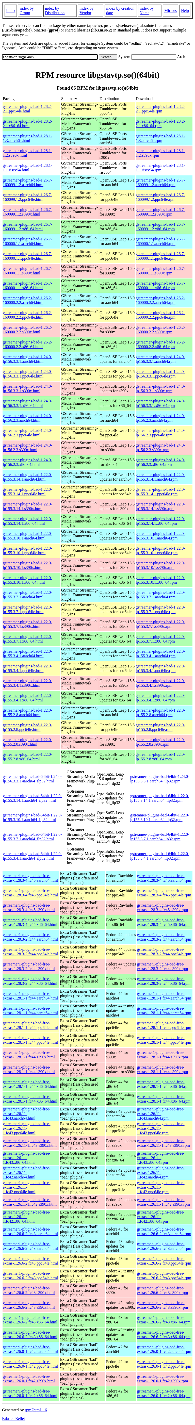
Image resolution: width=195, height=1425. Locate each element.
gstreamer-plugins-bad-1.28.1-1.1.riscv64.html (27, 167)
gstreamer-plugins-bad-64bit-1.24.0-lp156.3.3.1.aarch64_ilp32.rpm (159, 778)
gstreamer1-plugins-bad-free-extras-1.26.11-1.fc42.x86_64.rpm (160, 1216)
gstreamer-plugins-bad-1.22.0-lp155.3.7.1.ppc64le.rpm (160, 609)
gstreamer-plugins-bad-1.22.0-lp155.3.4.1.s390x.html (27, 683)
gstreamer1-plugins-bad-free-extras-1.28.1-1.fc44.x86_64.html (30, 1084)
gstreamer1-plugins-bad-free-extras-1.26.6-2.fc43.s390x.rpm (162, 1290)
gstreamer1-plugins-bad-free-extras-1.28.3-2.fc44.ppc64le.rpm (164, 951)
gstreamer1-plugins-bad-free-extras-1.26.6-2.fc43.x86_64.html (30, 1319)
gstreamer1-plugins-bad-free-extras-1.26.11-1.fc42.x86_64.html (26, 1216)
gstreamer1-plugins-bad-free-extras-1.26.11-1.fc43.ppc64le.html (26, 1128)
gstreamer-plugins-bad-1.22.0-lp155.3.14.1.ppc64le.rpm (160, 491)
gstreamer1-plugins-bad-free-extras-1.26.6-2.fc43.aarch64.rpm (164, 1231)
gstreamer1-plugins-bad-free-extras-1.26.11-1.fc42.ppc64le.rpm (160, 1187)
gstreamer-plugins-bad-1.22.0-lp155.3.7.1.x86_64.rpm (160, 638)
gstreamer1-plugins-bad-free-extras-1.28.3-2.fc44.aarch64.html (30, 936)
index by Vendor (86, 10)
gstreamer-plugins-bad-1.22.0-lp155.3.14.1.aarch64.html (27, 476)
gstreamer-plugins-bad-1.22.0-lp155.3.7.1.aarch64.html (27, 594)
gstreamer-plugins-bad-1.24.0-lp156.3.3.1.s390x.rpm (160, 388)
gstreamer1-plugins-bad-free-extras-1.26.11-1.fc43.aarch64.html (26, 1113)
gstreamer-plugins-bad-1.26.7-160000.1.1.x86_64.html (27, 285)
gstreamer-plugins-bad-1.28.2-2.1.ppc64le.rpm (160, 108)
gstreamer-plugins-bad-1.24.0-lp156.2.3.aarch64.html (27, 418)
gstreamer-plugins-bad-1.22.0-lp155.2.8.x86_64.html (27, 756)
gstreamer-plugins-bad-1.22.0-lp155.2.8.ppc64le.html (27, 727)
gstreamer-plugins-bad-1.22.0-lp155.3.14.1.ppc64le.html (27, 491)
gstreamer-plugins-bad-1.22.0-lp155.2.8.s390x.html (27, 742)
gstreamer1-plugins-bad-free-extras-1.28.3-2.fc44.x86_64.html (30, 981)
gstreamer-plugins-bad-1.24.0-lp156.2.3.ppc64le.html (27, 432)
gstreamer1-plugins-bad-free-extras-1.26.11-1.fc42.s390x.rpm (163, 1202)
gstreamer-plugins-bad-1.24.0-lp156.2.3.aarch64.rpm (160, 418)
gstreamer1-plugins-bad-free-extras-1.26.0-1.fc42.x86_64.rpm (163, 1393)
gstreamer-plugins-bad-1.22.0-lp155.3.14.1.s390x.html (27, 506)
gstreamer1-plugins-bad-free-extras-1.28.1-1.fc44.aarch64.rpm (164, 995)
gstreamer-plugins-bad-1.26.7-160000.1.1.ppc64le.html (27, 256)
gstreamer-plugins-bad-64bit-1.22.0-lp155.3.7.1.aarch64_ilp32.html (32, 836)
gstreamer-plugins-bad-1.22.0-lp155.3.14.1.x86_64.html (27, 521)
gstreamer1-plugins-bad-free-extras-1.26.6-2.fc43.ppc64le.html (30, 1260)
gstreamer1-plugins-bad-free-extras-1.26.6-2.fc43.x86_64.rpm (163, 1319)
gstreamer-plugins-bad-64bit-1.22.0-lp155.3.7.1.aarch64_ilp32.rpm (159, 836)
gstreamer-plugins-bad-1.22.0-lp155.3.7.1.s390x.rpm (160, 624)
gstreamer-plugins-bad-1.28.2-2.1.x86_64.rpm (160, 123)
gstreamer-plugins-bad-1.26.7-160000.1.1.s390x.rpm (160, 270)
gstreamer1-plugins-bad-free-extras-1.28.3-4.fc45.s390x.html (29, 907)
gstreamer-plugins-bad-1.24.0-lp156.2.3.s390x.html (27, 447)
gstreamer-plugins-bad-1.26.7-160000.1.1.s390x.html (27, 270)
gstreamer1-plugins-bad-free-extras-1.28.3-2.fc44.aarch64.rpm (164, 936)
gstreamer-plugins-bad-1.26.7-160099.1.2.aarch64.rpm (160, 182)
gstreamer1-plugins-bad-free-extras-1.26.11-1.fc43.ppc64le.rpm (160, 1128)
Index (10, 10)
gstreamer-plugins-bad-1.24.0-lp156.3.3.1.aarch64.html (27, 359)
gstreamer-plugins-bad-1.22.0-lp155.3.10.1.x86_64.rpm (160, 580)
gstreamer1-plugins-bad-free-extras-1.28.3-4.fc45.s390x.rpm (162, 907)
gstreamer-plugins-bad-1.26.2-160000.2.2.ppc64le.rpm (160, 314)
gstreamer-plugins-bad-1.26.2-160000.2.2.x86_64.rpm (160, 344)
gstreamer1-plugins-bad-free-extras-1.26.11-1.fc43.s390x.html (30, 1143)
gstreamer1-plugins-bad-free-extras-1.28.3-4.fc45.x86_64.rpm (163, 922)
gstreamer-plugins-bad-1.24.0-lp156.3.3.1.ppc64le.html (27, 373)
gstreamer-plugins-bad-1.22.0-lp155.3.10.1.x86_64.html (27, 580)
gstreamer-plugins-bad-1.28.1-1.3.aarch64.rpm (160, 138)
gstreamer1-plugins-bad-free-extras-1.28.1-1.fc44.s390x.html (29, 1054)
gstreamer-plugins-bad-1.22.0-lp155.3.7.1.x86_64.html (27, 638)
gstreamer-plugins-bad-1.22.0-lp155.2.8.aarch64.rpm (160, 712)
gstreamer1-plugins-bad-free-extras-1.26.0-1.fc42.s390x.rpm (162, 1378)
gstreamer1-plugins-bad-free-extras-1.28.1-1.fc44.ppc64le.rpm (164, 1025)
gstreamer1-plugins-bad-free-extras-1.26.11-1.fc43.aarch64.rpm (160, 1113)
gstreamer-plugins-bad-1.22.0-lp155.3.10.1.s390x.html (27, 565)
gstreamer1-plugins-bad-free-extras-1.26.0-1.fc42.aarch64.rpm (164, 1349)
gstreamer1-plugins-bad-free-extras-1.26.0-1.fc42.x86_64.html (30, 1393)
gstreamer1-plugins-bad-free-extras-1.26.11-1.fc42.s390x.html (30, 1202)
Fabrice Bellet (13, 1418)
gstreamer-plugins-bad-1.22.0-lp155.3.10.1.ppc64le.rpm (160, 550)
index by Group (27, 10)
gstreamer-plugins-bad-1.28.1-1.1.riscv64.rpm (160, 167)
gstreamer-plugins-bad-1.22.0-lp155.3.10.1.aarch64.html (27, 535)
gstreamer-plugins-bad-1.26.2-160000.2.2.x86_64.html (27, 344)
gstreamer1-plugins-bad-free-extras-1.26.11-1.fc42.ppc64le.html (26, 1187)
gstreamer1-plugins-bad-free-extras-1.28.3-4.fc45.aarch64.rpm (164, 878)
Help (185, 10)
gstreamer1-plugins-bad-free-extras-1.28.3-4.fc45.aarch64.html (30, 878)
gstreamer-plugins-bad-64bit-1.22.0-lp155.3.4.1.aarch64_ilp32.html (32, 855)
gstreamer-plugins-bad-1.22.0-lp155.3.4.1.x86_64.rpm (160, 697)
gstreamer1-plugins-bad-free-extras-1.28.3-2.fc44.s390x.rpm (162, 966)
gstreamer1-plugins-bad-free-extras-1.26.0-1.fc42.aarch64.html (30, 1349)
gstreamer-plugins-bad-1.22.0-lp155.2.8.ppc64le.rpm (160, 727)
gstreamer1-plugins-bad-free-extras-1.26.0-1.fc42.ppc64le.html (30, 1364)
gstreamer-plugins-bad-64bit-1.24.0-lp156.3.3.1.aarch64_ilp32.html (32, 778)
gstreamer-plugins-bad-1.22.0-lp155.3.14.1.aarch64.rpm (160, 476)
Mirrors (170, 10)
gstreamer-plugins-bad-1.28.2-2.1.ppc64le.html (27, 108)
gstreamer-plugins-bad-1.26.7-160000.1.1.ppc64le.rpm (160, 256)
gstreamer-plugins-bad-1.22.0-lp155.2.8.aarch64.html (27, 712)
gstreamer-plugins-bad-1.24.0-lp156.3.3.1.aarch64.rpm (160, 359)
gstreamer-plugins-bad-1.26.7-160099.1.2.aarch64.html (27, 182)
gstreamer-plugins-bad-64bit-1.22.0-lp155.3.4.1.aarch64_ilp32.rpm (159, 855)
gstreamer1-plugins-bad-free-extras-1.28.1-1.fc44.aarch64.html (30, 995)
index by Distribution (54, 10)
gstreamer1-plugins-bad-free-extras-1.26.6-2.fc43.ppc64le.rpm (164, 1260)
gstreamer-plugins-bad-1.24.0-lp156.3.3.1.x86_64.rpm (160, 403)
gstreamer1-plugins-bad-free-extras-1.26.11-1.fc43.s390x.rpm (163, 1143)
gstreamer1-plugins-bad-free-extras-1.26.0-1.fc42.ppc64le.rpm (164, 1364)
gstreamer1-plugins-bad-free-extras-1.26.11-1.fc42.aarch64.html (26, 1172)
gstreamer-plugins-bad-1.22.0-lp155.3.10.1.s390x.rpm (160, 565)
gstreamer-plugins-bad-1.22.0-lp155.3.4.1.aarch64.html (27, 653)
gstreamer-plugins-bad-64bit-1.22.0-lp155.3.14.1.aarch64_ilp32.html (32, 798)
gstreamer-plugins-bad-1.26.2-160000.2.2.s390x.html (27, 329)
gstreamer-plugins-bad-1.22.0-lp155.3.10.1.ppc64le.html (27, 550)
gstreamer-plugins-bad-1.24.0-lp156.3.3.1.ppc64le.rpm (160, 373)
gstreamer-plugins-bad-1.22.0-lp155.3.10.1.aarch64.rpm (160, 535)
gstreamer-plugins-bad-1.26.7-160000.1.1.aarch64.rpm (160, 241)
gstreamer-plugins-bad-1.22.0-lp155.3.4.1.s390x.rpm (160, 683)
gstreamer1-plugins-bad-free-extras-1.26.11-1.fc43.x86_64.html (26, 1158)
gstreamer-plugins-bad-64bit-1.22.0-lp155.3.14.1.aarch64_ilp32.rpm (159, 798)
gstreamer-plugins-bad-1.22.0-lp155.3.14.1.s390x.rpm (160, 506)
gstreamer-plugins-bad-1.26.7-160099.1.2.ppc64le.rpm (160, 197)
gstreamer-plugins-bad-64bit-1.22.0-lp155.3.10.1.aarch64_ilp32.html (32, 817)
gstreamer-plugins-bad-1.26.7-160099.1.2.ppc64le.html (27, 197)
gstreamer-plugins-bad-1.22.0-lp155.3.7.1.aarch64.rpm (160, 594)
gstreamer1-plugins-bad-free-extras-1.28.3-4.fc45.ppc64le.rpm (164, 892)
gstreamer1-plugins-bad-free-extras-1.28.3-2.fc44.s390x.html (29, 966)
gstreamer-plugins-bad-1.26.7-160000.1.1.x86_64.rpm (160, 285)
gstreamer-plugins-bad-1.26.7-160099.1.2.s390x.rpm (160, 211)
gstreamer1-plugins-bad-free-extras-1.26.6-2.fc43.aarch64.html (30, 1231)
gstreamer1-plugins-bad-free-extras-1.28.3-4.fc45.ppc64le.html (30, 892)
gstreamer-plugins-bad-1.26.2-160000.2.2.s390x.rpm (160, 329)
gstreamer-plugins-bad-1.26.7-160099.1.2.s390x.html (27, 211)
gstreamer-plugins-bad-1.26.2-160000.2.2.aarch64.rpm (160, 300)
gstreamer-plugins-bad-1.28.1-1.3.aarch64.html (27, 138)
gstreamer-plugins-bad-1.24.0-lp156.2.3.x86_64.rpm (160, 462)
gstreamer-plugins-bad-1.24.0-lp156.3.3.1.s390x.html (27, 388)
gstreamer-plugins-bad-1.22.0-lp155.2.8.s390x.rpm (160, 742)
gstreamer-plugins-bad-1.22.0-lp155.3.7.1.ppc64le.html (27, 609)
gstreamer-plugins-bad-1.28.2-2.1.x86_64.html (27, 123)
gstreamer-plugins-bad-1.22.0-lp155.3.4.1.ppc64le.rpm (160, 668)
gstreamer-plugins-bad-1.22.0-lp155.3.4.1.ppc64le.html (27, 668)
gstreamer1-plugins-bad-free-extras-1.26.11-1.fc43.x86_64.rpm (160, 1158)
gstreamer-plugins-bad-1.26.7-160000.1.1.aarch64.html (27, 241)
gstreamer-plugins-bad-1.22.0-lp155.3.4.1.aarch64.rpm (160, 653)
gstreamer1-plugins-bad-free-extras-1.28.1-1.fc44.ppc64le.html (30, 1025)
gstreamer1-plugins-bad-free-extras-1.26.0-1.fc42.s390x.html (29, 1378)
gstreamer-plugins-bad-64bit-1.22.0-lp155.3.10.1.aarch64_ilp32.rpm (159, 817)
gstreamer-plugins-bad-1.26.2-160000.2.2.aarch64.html (27, 300)
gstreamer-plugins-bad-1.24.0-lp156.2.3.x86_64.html (27, 462)
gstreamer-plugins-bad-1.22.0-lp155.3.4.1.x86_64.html (27, 697)
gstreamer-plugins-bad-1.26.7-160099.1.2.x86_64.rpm (160, 226)
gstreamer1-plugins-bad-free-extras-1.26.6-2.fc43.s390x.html (29, 1290)
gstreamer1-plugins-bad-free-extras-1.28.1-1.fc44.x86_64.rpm (163, 1084)
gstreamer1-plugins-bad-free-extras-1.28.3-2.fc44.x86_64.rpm (163, 981)
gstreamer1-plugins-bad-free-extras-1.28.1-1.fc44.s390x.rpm (162, 1054)
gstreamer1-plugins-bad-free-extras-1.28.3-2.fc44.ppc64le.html (30, 951)
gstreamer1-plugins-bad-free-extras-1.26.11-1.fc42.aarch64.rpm (160, 1172)
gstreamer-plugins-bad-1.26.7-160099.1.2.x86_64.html (27, 226)
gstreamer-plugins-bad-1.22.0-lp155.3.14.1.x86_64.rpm (160, 521)
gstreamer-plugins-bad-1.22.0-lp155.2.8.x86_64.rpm (160, 756)
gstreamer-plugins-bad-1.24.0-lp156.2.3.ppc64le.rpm (160, 432)
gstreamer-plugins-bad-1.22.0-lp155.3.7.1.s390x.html (27, 624)
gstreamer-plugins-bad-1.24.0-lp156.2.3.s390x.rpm (160, 447)
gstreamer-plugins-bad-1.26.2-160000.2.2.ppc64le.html (27, 314)
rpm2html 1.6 (36, 1410)
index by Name (147, 10)
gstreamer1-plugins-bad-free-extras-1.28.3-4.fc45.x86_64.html (30, 922)
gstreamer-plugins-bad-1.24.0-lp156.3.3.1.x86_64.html (27, 403)
